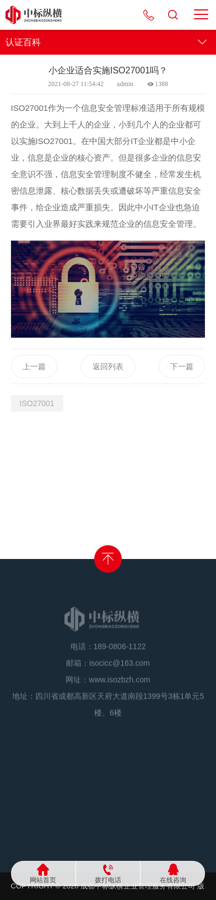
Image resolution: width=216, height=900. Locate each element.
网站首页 (43, 879)
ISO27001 (37, 403)
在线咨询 (173, 879)
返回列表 (108, 366)
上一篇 (34, 366)
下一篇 (181, 366)
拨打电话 (108, 879)
